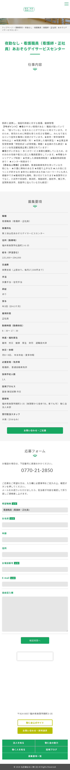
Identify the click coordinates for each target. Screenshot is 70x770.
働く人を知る (18, 749)
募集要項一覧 (35, 756)
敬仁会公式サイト (35, 722)
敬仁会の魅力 (51, 742)
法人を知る (18, 742)
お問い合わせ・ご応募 (35, 430)
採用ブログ (51, 749)
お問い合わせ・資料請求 (35, 730)
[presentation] (35, 656)
